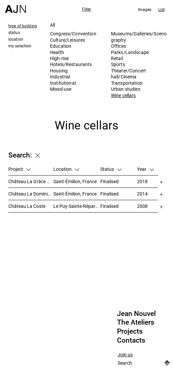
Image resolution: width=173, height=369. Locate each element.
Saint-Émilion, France (75, 181)
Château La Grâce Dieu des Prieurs (30, 181)
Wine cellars (123, 95)
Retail (117, 58)
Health (57, 52)
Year (145, 169)
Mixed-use (60, 89)
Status (111, 169)
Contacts (131, 340)
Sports (118, 64)
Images (145, 9)
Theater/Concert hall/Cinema (128, 73)
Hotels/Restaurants (71, 64)
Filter (86, 9)
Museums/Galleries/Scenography (139, 36)
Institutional (63, 83)
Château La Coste (26, 206)
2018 (142, 181)
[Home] (15, 6)
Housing (59, 70)
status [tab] (14, 32)
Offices (118, 46)
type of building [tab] (22, 25)
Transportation (127, 83)
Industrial (60, 76)
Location (66, 169)
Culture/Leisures (67, 40)
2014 (142, 194)
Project (19, 169)
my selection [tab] (19, 45)
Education (60, 46)
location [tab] (15, 39)
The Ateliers (135, 322)
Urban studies (125, 89)
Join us (125, 355)
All (52, 25)
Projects (130, 331)
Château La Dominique (30, 194)
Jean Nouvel (136, 313)
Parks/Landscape (130, 52)
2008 (142, 206)
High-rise (59, 58)
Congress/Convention (73, 33)
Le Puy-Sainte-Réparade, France (76, 206)
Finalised (109, 181)
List (161, 9)
